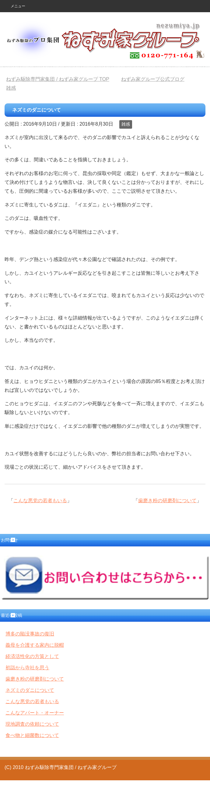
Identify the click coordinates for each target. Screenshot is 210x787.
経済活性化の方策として (32, 656)
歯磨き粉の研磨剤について (167, 500)
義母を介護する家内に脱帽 (34, 645)
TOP (57, 79)
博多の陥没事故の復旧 (29, 633)
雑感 (125, 124)
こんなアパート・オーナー (34, 712)
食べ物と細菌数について (32, 735)
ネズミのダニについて (29, 690)
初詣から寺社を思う (27, 667)
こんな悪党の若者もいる (40, 500)
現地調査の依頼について (32, 724)
